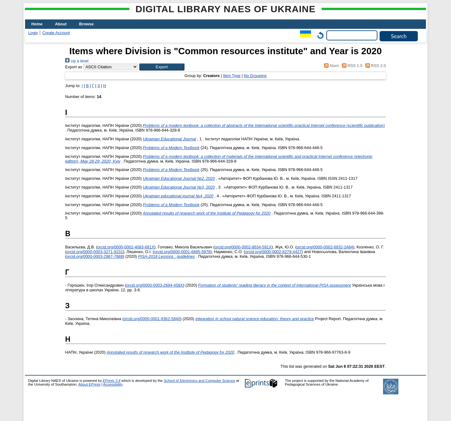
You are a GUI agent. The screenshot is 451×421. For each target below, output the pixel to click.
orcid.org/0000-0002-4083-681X (125, 247)
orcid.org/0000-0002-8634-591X (243, 247)
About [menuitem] (61, 24)
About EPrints (89, 384)
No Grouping (255, 75)
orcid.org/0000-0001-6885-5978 (182, 251)
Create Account (56, 32)
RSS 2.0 (374, 65)
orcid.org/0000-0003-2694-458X (154, 285)
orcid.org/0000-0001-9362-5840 (152, 318)
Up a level (76, 61)
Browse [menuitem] (86, 24)
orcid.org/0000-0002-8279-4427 (273, 251)
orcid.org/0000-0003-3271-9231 (94, 251)
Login (33, 32)
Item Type (232, 75)
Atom (330, 65)
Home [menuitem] (37, 24)
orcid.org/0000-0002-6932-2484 (325, 247)
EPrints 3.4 (111, 380)
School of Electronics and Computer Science (199, 380)
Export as (73, 67)
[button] (161, 66)
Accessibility (113, 384)
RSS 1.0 (351, 65)
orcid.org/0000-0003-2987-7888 (94, 256)
